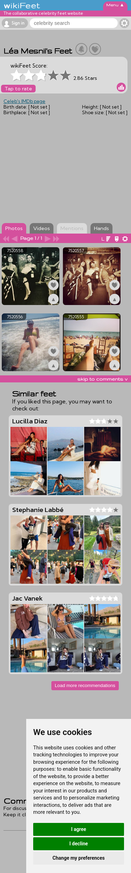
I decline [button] (78, 843)
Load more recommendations (85, 685)
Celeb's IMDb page (24, 101)
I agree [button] (78, 829)
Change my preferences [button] (78, 858)
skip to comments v (102, 379)
